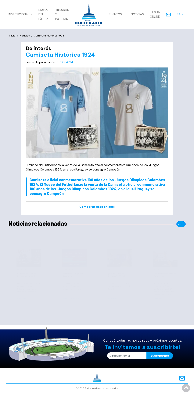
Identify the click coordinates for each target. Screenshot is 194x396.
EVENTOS (116, 14)
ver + (181, 224)
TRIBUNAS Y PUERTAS (62, 14)
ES (179, 14)
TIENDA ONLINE (155, 14)
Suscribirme (159, 356)
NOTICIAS (137, 14)
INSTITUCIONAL (19, 14)
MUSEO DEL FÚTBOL (43, 14)
